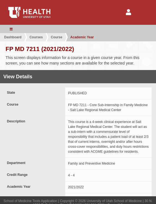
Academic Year (82, 37)
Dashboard (13, 37)
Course (56, 37)
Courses (36, 37)
